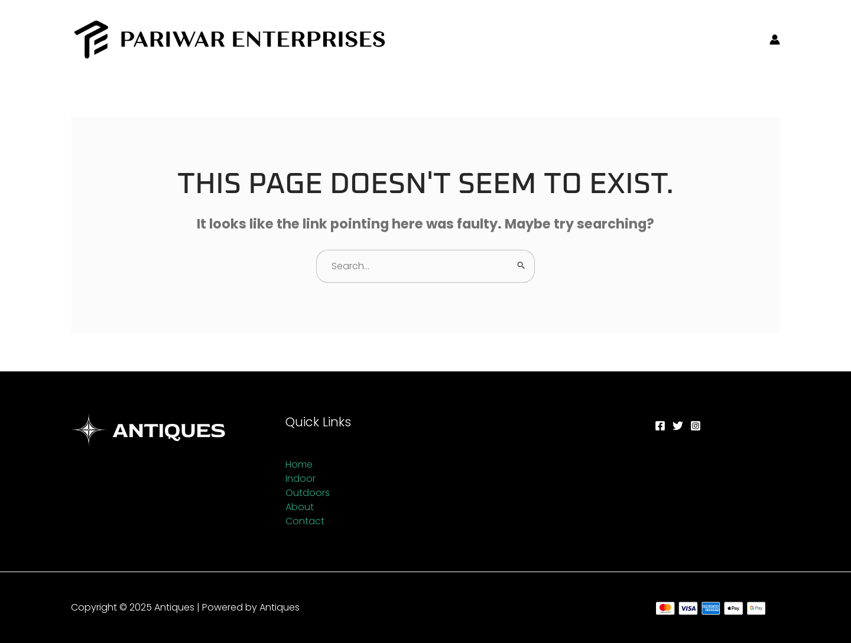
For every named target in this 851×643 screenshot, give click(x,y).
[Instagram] (695, 425)
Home (299, 464)
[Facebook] (660, 425)
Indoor (300, 478)
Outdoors (307, 493)
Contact (304, 521)
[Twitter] (678, 425)
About (299, 507)
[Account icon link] (774, 39)
